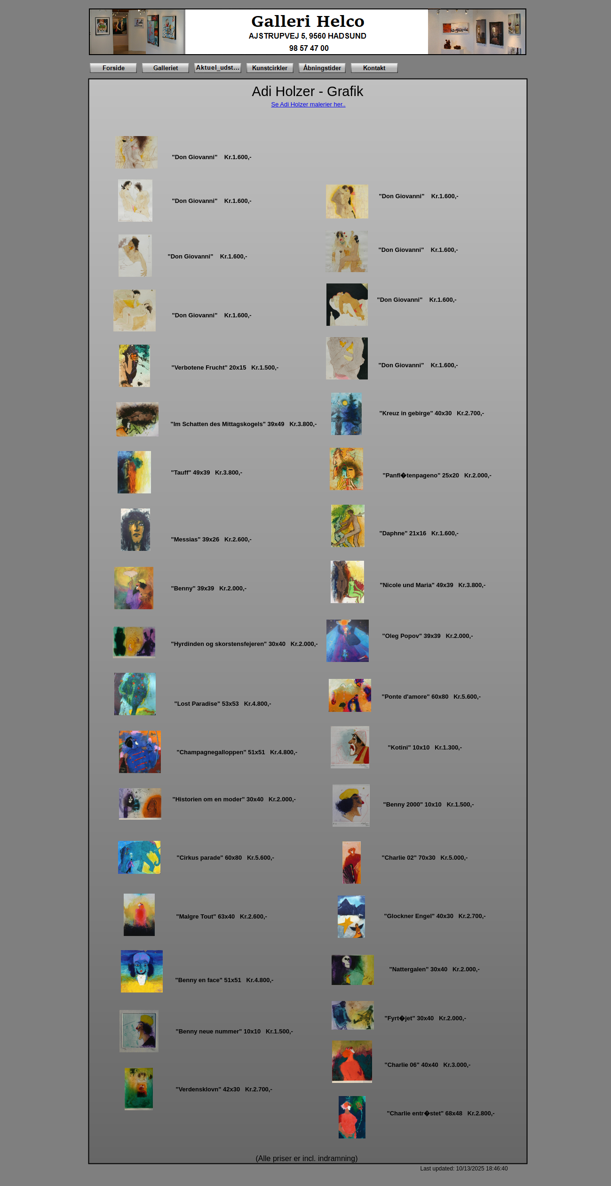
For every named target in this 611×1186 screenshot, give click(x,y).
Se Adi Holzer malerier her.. (308, 104)
